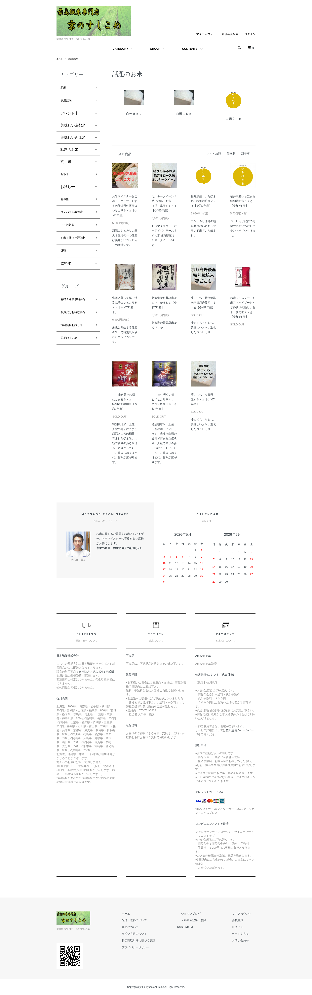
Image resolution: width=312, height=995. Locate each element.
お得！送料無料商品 (74, 320)
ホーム (60, 58)
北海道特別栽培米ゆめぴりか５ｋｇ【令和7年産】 (164, 302)
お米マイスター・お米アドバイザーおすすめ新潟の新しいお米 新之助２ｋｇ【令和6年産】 (242, 307)
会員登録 (241, 920)
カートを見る (244, 933)
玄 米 (65, 164)
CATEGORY (120, 48)
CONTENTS (189, 48)
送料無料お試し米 (74, 357)
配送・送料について (154, 920)
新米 (64, 88)
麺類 (64, 267)
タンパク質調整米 (74, 218)
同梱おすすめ (71, 372)
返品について (150, 927)
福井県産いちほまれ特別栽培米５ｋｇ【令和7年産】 (242, 201)
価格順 (231, 153)
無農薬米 (67, 103)
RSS (196, 927)
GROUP (155, 48)
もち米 (65, 177)
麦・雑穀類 (69, 232)
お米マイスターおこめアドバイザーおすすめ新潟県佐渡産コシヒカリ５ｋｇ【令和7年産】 (124, 206)
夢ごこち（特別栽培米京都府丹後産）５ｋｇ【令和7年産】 (203, 302)
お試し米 (67, 191)
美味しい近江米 (73, 140)
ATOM (205, 927)
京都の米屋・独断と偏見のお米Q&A (118, 548)
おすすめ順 (214, 153)
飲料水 (65, 280)
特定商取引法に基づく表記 (158, 940)
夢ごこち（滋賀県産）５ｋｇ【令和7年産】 (203, 399)
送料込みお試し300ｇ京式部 (96, 671)
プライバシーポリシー (156, 947)
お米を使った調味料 (74, 250)
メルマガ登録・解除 (205, 920)
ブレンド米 (69, 116)
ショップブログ (203, 913)
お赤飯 (65, 204)
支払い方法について (154, 933)
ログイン (249, 34)
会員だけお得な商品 (74, 340)
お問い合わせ (244, 940)
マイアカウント (206, 34)
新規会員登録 (230, 34)
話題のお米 (75, 58)
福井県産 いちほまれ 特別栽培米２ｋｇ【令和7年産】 (203, 201)
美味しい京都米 (73, 128)
